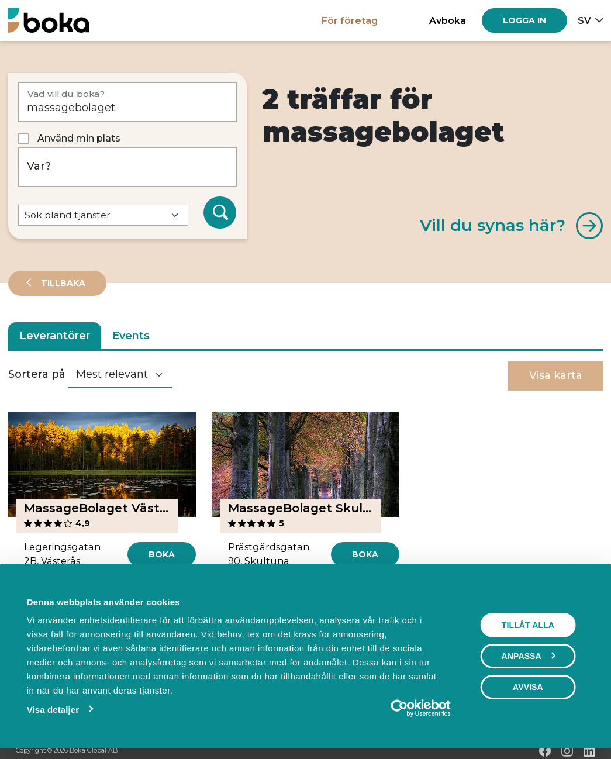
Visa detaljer (52, 710)
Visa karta (555, 375)
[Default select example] (103, 215)
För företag (350, 20)
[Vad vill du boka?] (127, 102)
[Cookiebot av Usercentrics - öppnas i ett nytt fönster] (400, 708)
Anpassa (529, 656)
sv (584, 20)
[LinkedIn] (589, 751)
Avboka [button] (447, 20)
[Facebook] (545, 751)
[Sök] (219, 212)
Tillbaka (62, 283)
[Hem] (48, 20)
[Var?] (127, 167)
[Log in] (524, 20)
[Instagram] (567, 751)
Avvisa (528, 687)
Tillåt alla (528, 625)
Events (131, 335)
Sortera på (36, 374)
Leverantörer (54, 335)
